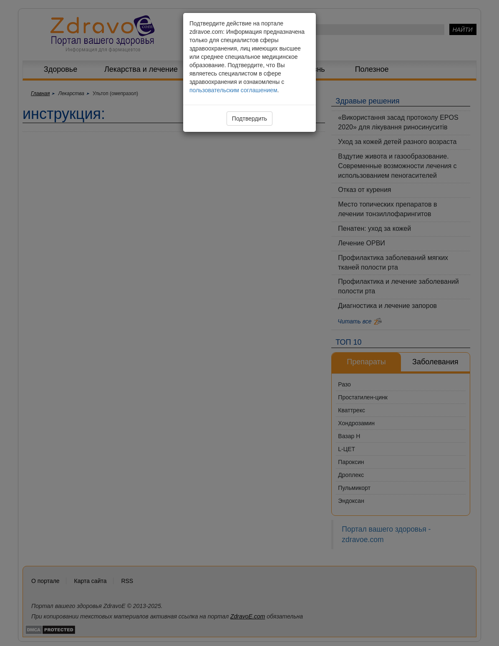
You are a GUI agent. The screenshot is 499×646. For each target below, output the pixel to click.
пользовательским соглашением (233, 90)
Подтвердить (249, 118)
